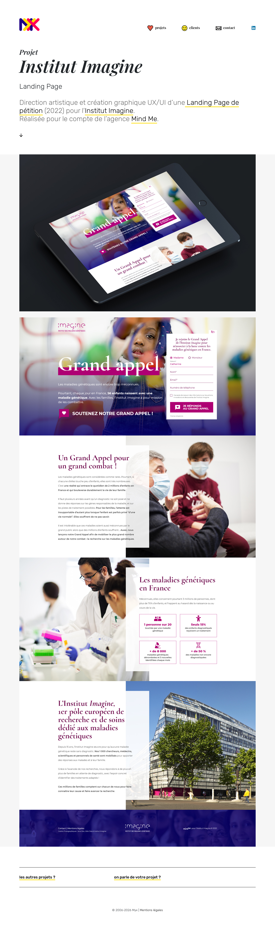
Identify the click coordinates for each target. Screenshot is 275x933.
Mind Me (144, 119)
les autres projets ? (37, 877)
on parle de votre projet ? (137, 877)
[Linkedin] (253, 28)
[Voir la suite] (21, 135)
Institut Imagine (109, 111)
